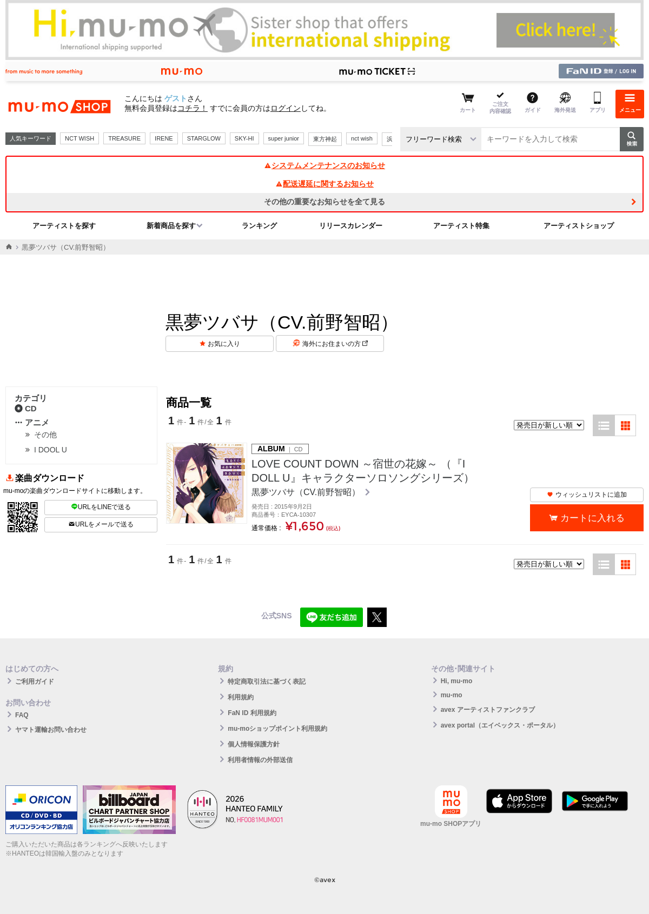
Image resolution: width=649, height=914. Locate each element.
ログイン (285, 108)
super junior (283, 138)
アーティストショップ (579, 226)
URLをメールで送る (101, 524)
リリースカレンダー (350, 226)
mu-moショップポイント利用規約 (277, 728)
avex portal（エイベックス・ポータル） (500, 725)
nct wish (362, 138)
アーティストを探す (64, 226)
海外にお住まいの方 (335, 344)
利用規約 (241, 697)
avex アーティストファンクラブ (488, 709)
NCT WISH (79, 138)
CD (26, 408)
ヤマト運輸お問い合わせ (51, 729)
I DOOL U (50, 449)
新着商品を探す (171, 226)
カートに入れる (592, 518)
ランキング (259, 226)
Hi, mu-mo (457, 681)
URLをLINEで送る (101, 507)
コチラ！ (192, 108)
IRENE (164, 138)
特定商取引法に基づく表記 (267, 681)
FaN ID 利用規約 (252, 713)
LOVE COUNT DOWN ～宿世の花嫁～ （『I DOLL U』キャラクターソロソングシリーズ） (362, 471)
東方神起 (325, 139)
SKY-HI (244, 138)
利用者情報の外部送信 (260, 760)
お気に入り (224, 344)
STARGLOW (204, 138)
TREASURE (124, 138)
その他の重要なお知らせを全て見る (324, 201)
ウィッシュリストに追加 (587, 494)
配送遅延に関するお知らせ (324, 183)
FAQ (22, 715)
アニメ (32, 422)
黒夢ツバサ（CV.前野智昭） (307, 492)
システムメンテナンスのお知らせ (324, 165)
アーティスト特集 (461, 226)
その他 (45, 434)
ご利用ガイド (34, 681)
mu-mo (451, 695)
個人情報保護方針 (254, 744)
